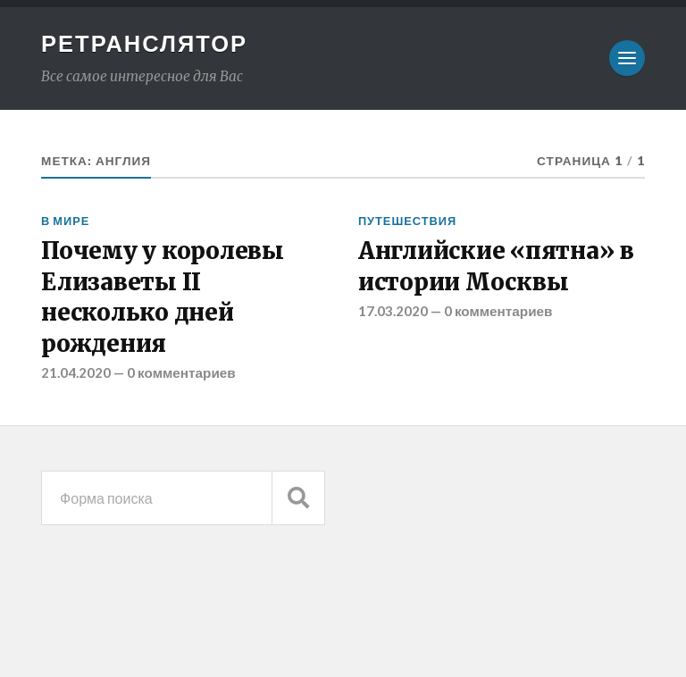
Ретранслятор (144, 42)
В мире (65, 220)
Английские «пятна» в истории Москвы (496, 266)
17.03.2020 (393, 311)
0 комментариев (181, 372)
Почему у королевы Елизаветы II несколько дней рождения (162, 297)
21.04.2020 (76, 372)
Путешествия (407, 220)
